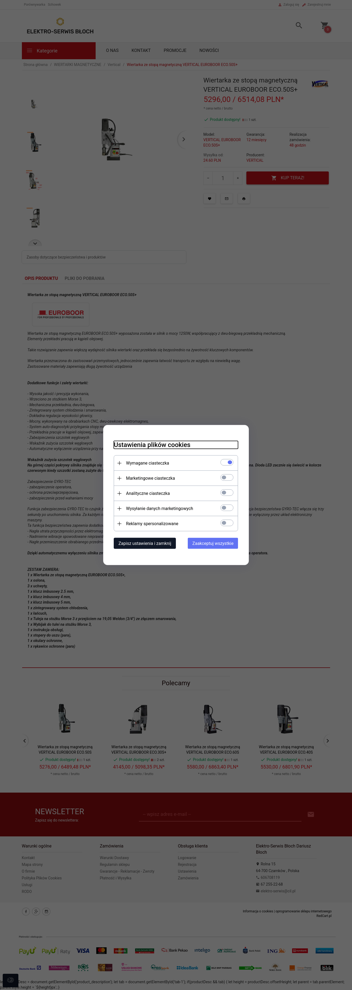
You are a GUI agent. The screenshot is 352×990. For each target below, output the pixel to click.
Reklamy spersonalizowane (152, 523)
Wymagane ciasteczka (147, 463)
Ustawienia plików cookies (152, 445)
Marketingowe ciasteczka (150, 478)
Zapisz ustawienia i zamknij (145, 543)
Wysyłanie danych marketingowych (159, 508)
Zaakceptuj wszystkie (212, 543)
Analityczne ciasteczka (148, 493)
